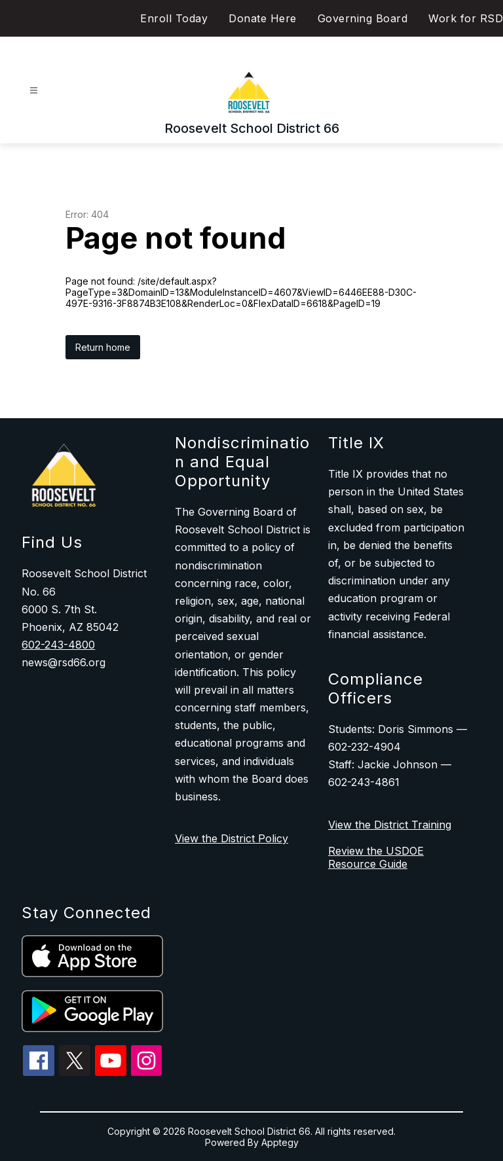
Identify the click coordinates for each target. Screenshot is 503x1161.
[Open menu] (33, 90)
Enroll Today (174, 18)
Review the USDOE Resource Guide (376, 857)
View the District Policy (231, 838)
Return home (102, 347)
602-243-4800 (58, 644)
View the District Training (389, 824)
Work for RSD (465, 18)
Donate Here (263, 18)
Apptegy (280, 1142)
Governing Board (363, 18)
